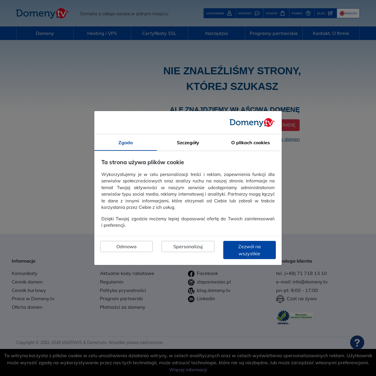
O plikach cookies (250, 142)
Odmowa (126, 246)
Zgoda (125, 142)
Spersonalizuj (188, 246)
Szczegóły (188, 142)
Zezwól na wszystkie (249, 250)
